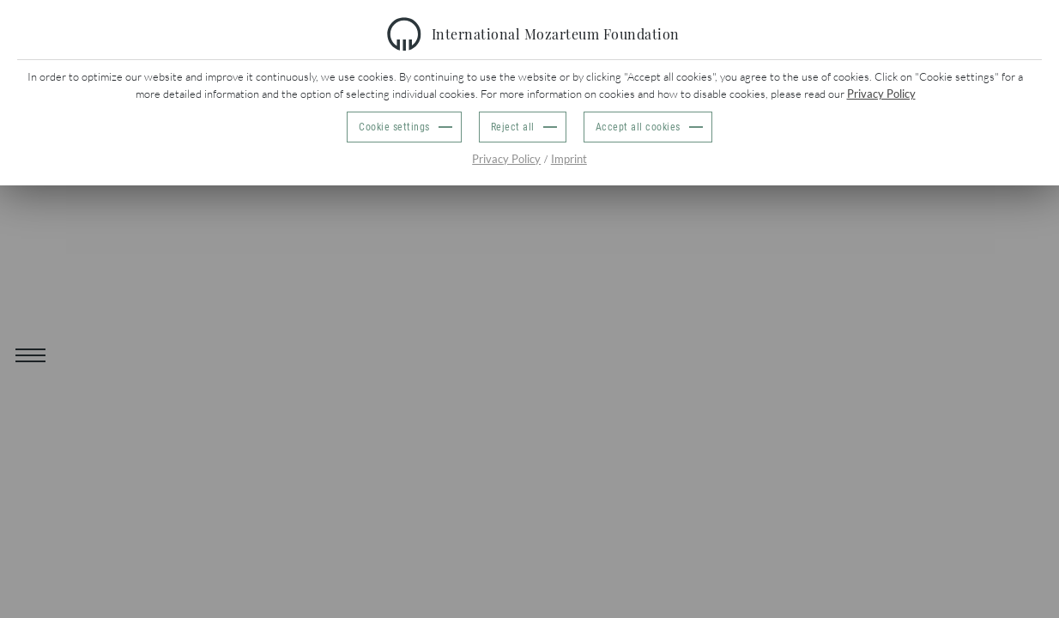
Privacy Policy (881, 93)
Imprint (569, 159)
